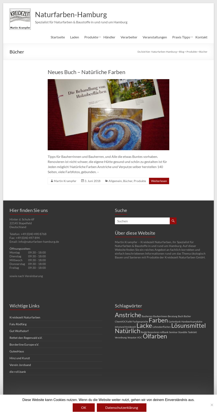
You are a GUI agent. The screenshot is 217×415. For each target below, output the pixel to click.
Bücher (127, 181)
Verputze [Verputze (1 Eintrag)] (131, 337)
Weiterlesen (159, 181)
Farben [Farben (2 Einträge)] (158, 320)
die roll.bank (18, 371)
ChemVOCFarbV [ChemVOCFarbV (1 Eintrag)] (123, 321)
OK (83, 407)
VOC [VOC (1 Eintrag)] (139, 337)
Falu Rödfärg (18, 324)
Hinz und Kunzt (20, 358)
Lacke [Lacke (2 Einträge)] (144, 325)
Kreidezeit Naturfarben (25, 317)
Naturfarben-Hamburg (73, 14)
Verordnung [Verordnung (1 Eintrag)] (121, 337)
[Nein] (212, 405)
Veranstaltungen (155, 37)
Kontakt (201, 37)
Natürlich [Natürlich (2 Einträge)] (127, 330)
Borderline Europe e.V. (24, 344)
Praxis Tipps (181, 37)
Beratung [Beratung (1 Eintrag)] (172, 316)
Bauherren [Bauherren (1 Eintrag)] (147, 316)
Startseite (58, 37)
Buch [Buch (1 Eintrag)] (180, 316)
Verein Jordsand (20, 365)
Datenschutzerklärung (121, 407)
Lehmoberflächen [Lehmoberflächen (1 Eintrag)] (162, 326)
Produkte (91, 37)
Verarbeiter (129, 37)
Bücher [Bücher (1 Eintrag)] (187, 316)
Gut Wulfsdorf (19, 331)
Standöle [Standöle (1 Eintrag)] (182, 332)
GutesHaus (17, 351)
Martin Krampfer (65, 181)
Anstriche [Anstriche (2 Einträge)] (128, 314)
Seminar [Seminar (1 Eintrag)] (173, 332)
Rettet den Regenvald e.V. (26, 337)
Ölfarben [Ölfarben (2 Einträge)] (155, 336)
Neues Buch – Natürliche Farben (86, 72)
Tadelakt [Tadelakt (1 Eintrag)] (192, 332)
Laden (74, 37)
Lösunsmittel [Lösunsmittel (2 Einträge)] (188, 325)
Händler (109, 37)
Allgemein (115, 181)
